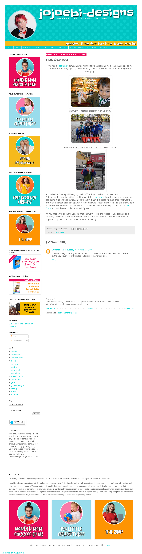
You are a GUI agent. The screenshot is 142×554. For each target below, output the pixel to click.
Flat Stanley (62, 66)
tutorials (14, 394)
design (14, 367)
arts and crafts (17, 357)
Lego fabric (99, 197)
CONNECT (53, 47)
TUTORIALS (27, 47)
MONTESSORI (40, 47)
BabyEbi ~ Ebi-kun (59, 232)
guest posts (16, 379)
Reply (54, 259)
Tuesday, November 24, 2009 (79, 250)
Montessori (16, 354)
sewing (14, 388)
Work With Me (76, 47)
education (15, 373)
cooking (14, 364)
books (14, 361)
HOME (17, 47)
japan (13, 382)
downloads (16, 370)
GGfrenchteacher (59, 250)
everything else (17, 376)
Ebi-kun (14, 351)
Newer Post (51, 308)
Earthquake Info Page (96, 47)
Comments (16, 340)
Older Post (129, 308)
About (9, 47)
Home (90, 308)
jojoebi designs (17, 385)
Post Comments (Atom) (67, 313)
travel (13, 391)
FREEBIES (63, 47)
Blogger (108, 545)
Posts (14, 336)
